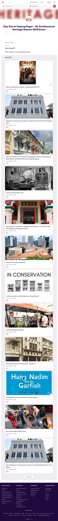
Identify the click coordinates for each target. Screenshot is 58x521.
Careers (34, 513)
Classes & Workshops (20, 492)
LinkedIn (47, 495)
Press (38, 513)
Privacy (24, 515)
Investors (47, 513)
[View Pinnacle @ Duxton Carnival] (29, 248)
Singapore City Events (35, 488)
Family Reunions (19, 495)
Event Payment (19, 504)
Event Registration (20, 501)
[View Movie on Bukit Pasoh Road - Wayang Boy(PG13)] (29, 73)
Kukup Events (33, 492)
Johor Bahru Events (34, 490)
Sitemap (3, 499)
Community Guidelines (6, 497)
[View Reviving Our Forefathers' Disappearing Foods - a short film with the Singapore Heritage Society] (29, 212)
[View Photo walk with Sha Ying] (29, 178)
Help (30, 513)
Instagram (47, 497)
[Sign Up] (49, 2)
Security (52, 513)
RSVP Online (18, 503)
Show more (29, 476)
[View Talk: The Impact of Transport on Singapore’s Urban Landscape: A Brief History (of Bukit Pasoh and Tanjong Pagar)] (29, 142)
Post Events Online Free (21, 506)
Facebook (47, 494)
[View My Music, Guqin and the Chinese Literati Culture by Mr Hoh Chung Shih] (29, 106)
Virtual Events (33, 494)
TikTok (46, 499)
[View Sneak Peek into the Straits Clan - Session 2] (29, 349)
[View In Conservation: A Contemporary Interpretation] (29, 282)
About (23, 513)
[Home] (3, 2)
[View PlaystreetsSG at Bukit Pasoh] (29, 417)
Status (15, 515)
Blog (27, 513)
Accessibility (29, 515)
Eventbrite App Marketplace (7, 495)
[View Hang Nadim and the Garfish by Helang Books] (29, 383)
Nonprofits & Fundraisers (21, 494)
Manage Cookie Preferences (44, 515)
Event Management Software (22, 499)
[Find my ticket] (33, 2)
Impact (42, 513)
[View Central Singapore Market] (29, 315)
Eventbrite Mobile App (6, 492)
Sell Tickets (18, 497)
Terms (20, 515)
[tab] (7, 42)
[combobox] (42, 6)
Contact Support (48, 488)
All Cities (32, 495)
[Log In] (42, 2)
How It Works (4, 488)
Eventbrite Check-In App (7, 494)
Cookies (35, 515)
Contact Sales (48, 490)
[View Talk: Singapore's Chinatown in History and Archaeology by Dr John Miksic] (29, 451)
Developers (10, 515)
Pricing (3, 490)
